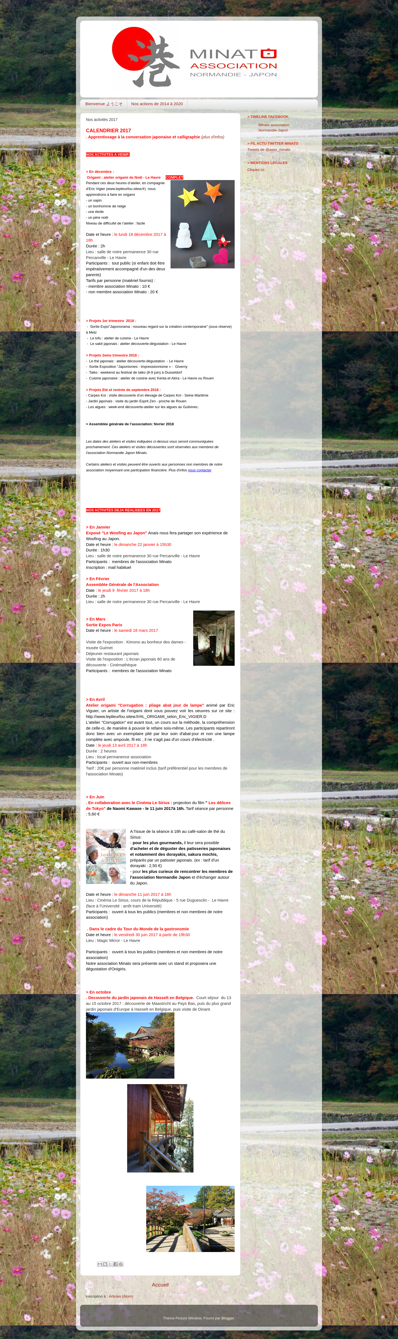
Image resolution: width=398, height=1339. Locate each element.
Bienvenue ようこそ (104, 103)
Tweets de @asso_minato (268, 149)
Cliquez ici (256, 170)
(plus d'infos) (212, 137)
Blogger (227, 1318)
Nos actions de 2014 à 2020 (157, 103)
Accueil (160, 1285)
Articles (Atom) (121, 1296)
